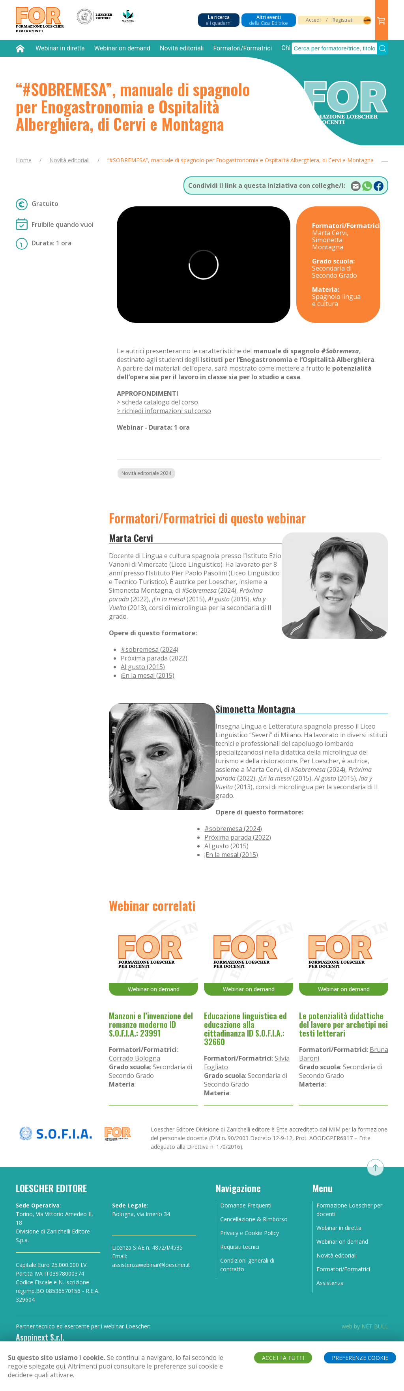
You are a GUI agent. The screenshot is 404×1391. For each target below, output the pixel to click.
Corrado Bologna (134, 1058)
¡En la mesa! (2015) (147, 675)
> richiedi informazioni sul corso (164, 410)
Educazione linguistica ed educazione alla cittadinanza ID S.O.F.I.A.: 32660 (245, 1029)
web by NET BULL (365, 1326)
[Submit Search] (382, 48)
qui (60, 1366)
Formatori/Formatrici (242, 48)
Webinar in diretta (60, 48)
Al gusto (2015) (143, 666)
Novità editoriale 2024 (146, 473)
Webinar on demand (122, 48)
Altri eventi (268, 20)
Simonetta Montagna (255, 708)
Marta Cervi (131, 537)
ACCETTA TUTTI (283, 1357)
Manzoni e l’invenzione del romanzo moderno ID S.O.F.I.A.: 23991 (151, 1024)
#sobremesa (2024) (149, 649)
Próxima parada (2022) (154, 658)
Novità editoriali (182, 48)
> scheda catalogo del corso (157, 402)
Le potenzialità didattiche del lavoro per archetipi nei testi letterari (343, 1024)
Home (24, 160)
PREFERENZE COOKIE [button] (360, 1357)
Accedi (313, 20)
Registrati (343, 20)
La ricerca (219, 20)
